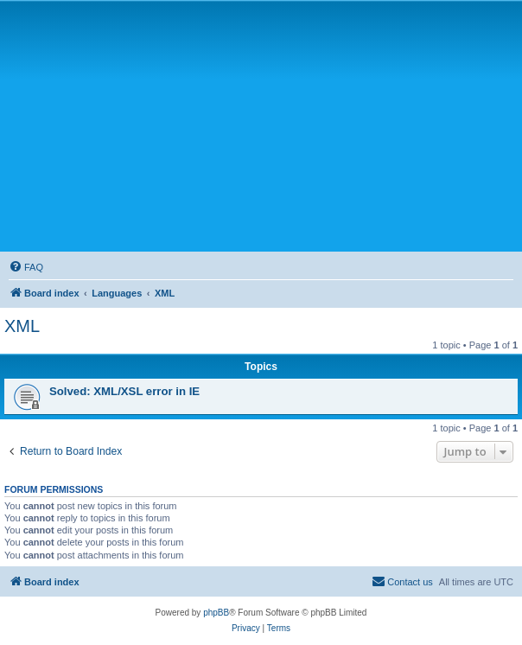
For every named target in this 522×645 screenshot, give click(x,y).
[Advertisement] (263, 125)
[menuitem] (26, 267)
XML (22, 325)
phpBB (216, 612)
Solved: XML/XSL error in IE (124, 391)
